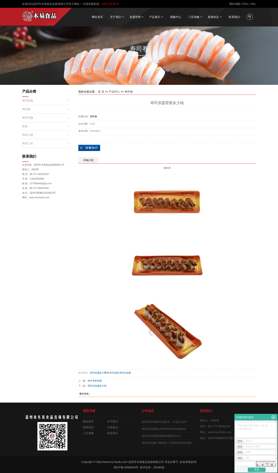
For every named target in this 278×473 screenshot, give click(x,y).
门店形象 (194, 16)
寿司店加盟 (125, 372)
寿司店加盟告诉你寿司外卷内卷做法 (163, 428)
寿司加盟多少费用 (99, 372)
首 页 (101, 91)
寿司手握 (27, 117)
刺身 (25, 126)
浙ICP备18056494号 (126, 467)
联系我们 (234, 16)
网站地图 (234, 3)
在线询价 (89, 148)
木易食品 (112, 427)
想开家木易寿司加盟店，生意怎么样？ (165, 421)
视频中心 (175, 16)
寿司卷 (26, 109)
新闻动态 (213, 16)
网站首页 (97, 16)
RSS (245, 3)
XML (253, 3)
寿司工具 (27, 143)
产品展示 (155, 16)
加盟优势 (135, 16)
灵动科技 (159, 467)
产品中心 (114, 91)
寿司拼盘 (27, 100)
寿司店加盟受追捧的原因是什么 (161, 435)
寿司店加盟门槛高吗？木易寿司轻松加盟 (166, 442)
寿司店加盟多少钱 (97, 385)
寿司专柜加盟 (95, 380)
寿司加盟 (114, 372)
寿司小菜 (27, 134)
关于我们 (115, 16)
